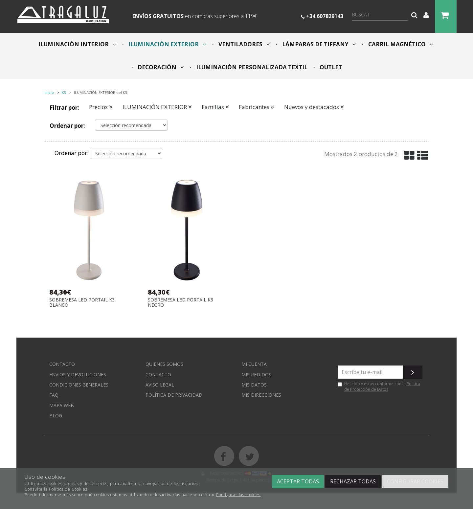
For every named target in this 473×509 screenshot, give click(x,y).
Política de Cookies (68, 489)
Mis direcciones (261, 395)
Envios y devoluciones (77, 374)
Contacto (62, 364)
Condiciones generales (78, 385)
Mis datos (254, 385)
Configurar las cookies (238, 495)
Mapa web (61, 405)
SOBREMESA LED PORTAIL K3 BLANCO (82, 302)
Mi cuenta (254, 364)
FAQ (53, 395)
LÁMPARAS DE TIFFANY (318, 44)
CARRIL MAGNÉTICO (400, 44)
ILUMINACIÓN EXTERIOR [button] (157, 107)
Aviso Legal (160, 385)
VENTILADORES (243, 44)
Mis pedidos (256, 374)
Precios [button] (101, 107)
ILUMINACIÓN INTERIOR (77, 44)
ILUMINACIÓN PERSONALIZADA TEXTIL (251, 67)
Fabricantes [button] (256, 107)
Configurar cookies (415, 481)
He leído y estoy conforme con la (379, 386)
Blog (55, 415)
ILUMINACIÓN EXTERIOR (166, 44)
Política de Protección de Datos (382, 386)
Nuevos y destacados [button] (314, 107)
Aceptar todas (298, 481)
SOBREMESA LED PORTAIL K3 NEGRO (180, 302)
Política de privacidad (174, 395)
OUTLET (330, 67)
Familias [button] (215, 107)
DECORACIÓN (160, 67)
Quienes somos (164, 364)
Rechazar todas (353, 481)
